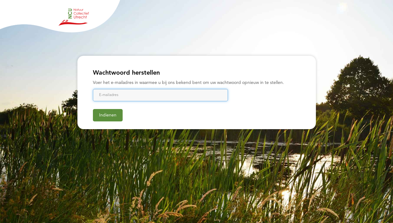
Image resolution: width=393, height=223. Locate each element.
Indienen (107, 115)
